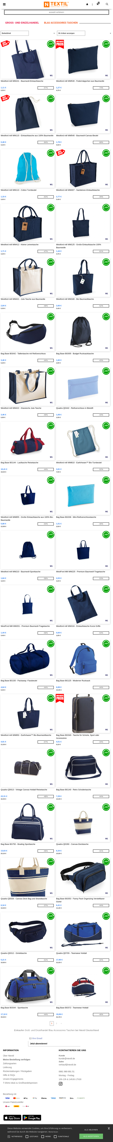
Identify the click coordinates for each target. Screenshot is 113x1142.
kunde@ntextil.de (67, 1058)
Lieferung (7, 1067)
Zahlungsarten (9, 1063)
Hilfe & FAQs (9, 1075)
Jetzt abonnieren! (38, 1043)
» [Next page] (61, 1023)
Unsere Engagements (13, 1079)
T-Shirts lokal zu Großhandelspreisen (20, 1083)
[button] (87, 4)
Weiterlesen (53, 1132)
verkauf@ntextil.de (67, 1064)
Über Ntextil (8, 1055)
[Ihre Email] (54, 1038)
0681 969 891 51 (67, 1071)
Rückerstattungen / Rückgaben (17, 1071)
